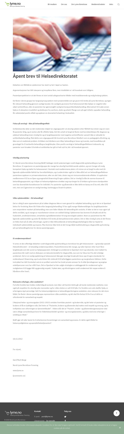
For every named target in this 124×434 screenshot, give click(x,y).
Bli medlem (52, 4)
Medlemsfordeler (98, 4)
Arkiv (111, 4)
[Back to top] (117, 413)
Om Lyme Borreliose (79, 4)
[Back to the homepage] (14, 4)
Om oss (64, 4)
